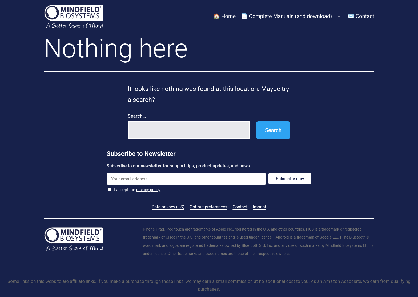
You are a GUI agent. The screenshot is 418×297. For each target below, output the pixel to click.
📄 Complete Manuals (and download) (286, 16)
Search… (137, 116)
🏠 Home (224, 16)
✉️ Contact (361, 16)
